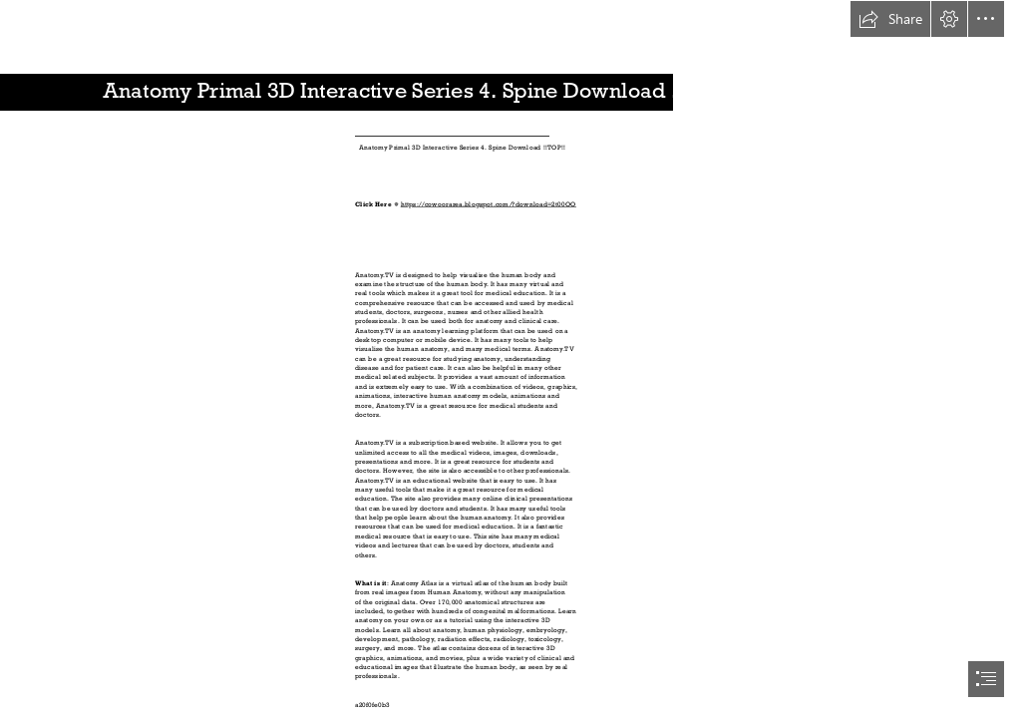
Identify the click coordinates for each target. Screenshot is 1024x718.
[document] (512, 359)
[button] (890, 19)
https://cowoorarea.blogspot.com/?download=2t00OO (487, 203)
